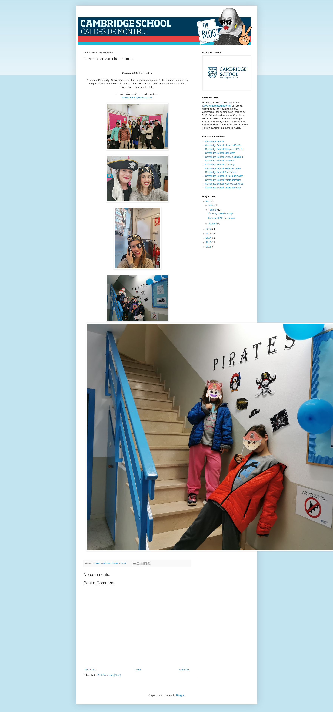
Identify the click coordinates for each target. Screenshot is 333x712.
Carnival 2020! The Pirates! (221, 218)
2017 (208, 238)
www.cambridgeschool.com (137, 97)
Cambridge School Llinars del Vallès (223, 145)
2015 (208, 246)
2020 (208, 201)
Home (138, 669)
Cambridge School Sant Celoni (220, 172)
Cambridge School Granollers (220, 153)
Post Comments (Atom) (109, 675)
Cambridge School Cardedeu (220, 160)
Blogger (180, 695)
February (213, 209)
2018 (208, 233)
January (212, 223)
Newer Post (90, 669)
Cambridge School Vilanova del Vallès (224, 149)
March (211, 205)
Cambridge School (214, 141)
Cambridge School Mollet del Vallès (223, 168)
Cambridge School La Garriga (220, 164)
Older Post (184, 669)
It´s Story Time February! (220, 213)
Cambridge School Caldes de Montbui (224, 157)
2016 (208, 242)
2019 (208, 229)
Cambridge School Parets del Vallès (223, 180)
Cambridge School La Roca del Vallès (224, 176)
